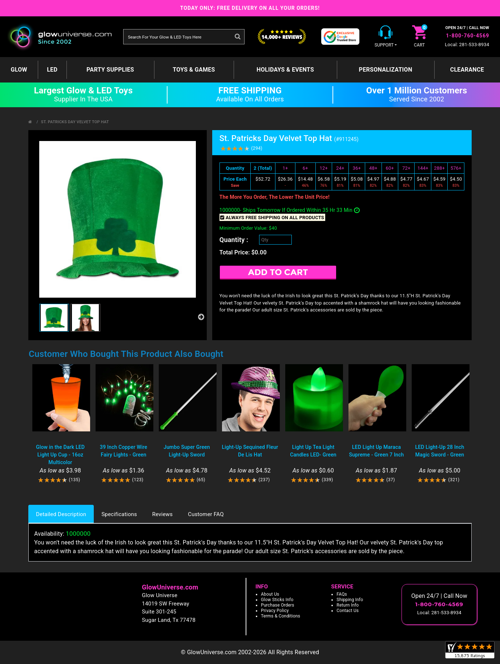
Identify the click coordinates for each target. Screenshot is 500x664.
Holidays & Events (285, 69)
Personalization (385, 69)
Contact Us (347, 610)
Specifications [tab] (119, 514)
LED (52, 69)
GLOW (19, 69)
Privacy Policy (275, 610)
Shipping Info (349, 599)
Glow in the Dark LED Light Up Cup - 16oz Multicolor (60, 454)
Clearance (467, 69)
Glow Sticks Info (277, 599)
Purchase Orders (277, 605)
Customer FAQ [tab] (205, 514)
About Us (270, 594)
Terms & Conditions (280, 616)
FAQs (341, 594)
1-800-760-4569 (467, 36)
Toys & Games (194, 69)
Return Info (347, 605)
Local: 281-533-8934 (467, 44)
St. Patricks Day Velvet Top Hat (75, 122)
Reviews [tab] (162, 514)
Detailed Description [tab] (61, 514)
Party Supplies (110, 69)
